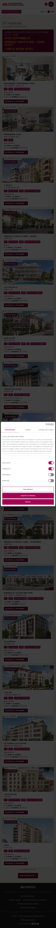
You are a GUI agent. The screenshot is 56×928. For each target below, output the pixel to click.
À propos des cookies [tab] (46, 430)
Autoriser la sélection (28, 495)
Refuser (28, 502)
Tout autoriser (28, 489)
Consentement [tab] (10, 430)
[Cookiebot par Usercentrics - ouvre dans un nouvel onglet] (45, 424)
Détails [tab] (28, 430)
